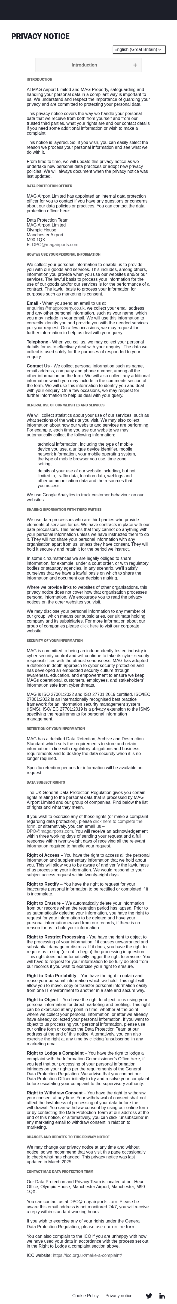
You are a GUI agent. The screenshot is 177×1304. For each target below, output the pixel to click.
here (135, 1059)
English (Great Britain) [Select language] (135, 49)
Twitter (149, 1296)
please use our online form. (109, 1227)
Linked (162, 1296)
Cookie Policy (85, 1295)
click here (89, 626)
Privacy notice (119, 1295)
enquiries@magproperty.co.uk (56, 308)
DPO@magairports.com (55, 244)
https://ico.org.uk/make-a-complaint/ (87, 1255)
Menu (163, 9)
